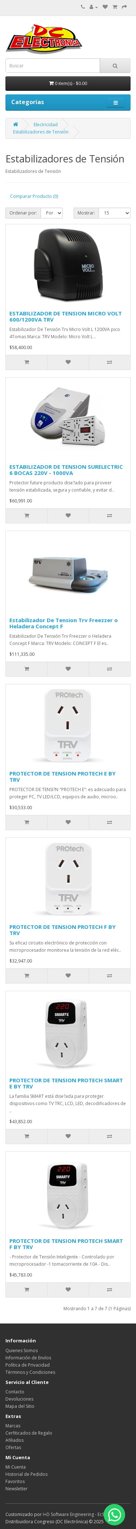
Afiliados (14, 1440)
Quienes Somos (21, 1350)
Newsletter (16, 1489)
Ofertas (13, 1447)
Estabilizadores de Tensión (41, 132)
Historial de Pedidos (26, 1474)
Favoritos (15, 1481)
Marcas (12, 1426)
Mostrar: (86, 213)
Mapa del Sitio (19, 1406)
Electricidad (46, 125)
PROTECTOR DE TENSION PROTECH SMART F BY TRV (66, 1243)
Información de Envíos (28, 1358)
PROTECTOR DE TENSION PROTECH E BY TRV (62, 776)
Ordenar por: (23, 213)
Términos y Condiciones (30, 1372)
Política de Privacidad (27, 1365)
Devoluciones (19, 1399)
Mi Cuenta (15, 1467)
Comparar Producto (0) (34, 196)
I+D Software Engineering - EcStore (78, 1514)
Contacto (14, 1392)
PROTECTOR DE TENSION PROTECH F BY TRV (62, 929)
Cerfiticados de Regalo (28, 1433)
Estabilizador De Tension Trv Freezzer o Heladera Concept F (63, 623)
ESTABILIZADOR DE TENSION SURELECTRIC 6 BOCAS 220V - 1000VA (66, 469)
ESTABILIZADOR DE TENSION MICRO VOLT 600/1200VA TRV (65, 316)
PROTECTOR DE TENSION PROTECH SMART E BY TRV (66, 1083)
